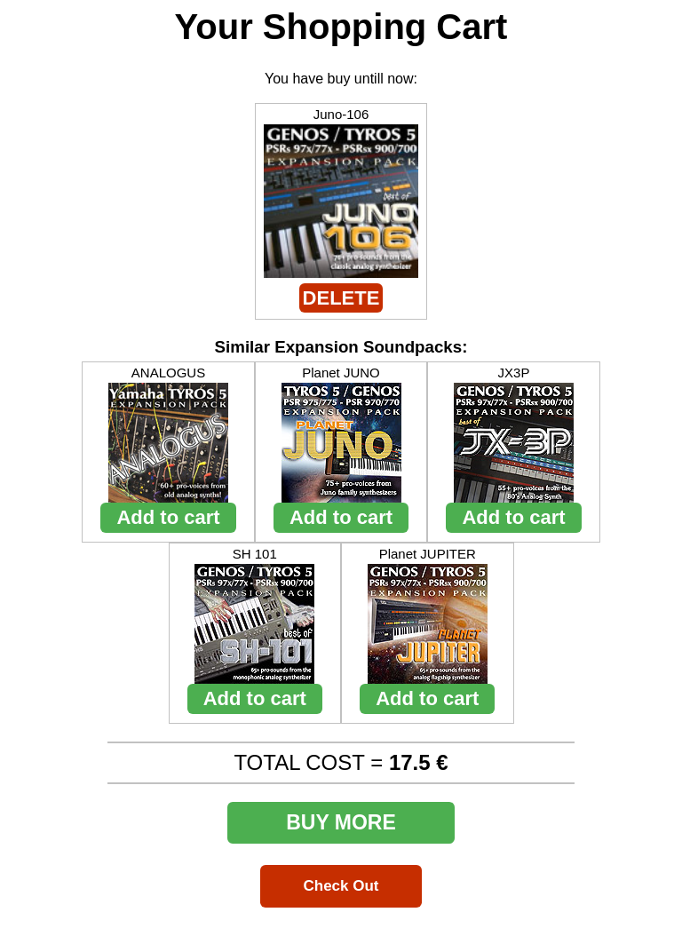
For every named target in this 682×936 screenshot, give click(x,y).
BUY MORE (341, 822)
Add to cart (167, 517)
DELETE (341, 298)
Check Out (340, 885)
